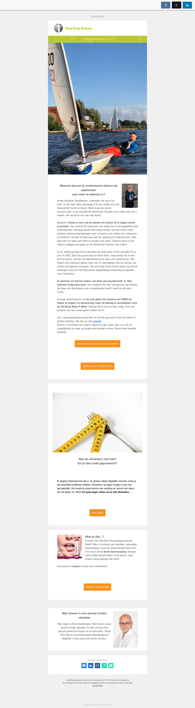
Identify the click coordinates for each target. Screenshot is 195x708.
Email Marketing (89, 705)
